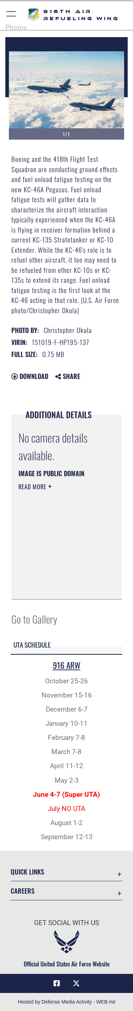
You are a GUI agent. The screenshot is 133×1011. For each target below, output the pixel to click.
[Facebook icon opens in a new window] (56, 983)
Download (29, 376)
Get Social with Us (66, 923)
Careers (22, 891)
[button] (11, 15)
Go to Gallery (34, 618)
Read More (33, 487)
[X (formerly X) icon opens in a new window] (76, 983)
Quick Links (27, 871)
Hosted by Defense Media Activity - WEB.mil (66, 1002)
